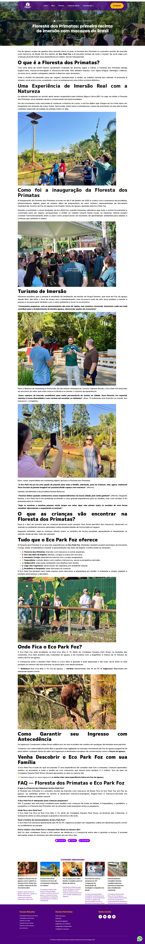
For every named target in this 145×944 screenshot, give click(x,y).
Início (45, 6)
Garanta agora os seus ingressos (36, 777)
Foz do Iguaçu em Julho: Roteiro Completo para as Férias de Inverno (72, 881)
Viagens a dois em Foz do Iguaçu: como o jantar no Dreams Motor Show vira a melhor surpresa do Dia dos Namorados (27, 883)
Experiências (88, 5)
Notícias (61, 6)
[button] (60, 840)
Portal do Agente (73, 6)
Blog (52, 6)
